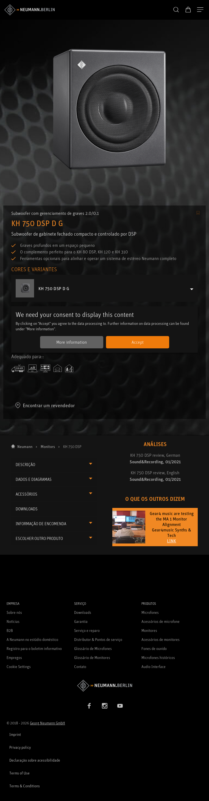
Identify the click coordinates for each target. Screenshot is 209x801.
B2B (10, 630)
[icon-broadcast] (17, 368)
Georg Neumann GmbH (47, 723)
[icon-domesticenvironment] (58, 368)
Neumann (24, 446)
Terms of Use (19, 773)
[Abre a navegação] (200, 10)
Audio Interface (153, 666)
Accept (138, 342)
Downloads (82, 612)
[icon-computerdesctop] (32, 368)
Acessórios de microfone (160, 621)
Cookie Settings (19, 666)
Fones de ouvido (154, 648)
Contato (80, 666)
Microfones (150, 612)
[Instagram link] (104, 705)
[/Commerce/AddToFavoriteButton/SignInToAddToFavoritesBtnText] (198, 213)
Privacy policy (20, 747)
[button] (176, 10)
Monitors (48, 446)
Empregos (14, 657)
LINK (171, 540)
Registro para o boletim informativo (34, 648)
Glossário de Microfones (93, 648)
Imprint (15, 734)
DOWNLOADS (27, 508)
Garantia (81, 621)
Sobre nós (14, 612)
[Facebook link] (89, 705)
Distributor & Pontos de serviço (98, 639)
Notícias (13, 621)
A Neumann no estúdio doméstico (32, 639)
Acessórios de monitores (160, 639)
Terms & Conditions (24, 785)
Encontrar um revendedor (45, 405)
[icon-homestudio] (69, 368)
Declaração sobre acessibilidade (34, 760)
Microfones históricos (158, 657)
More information (71, 342)
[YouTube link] (120, 705)
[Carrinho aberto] (188, 9)
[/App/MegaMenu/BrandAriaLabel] (29, 9)
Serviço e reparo (87, 630)
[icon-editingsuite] (45, 368)
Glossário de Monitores (92, 657)
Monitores (149, 630)
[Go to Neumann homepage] (104, 686)
